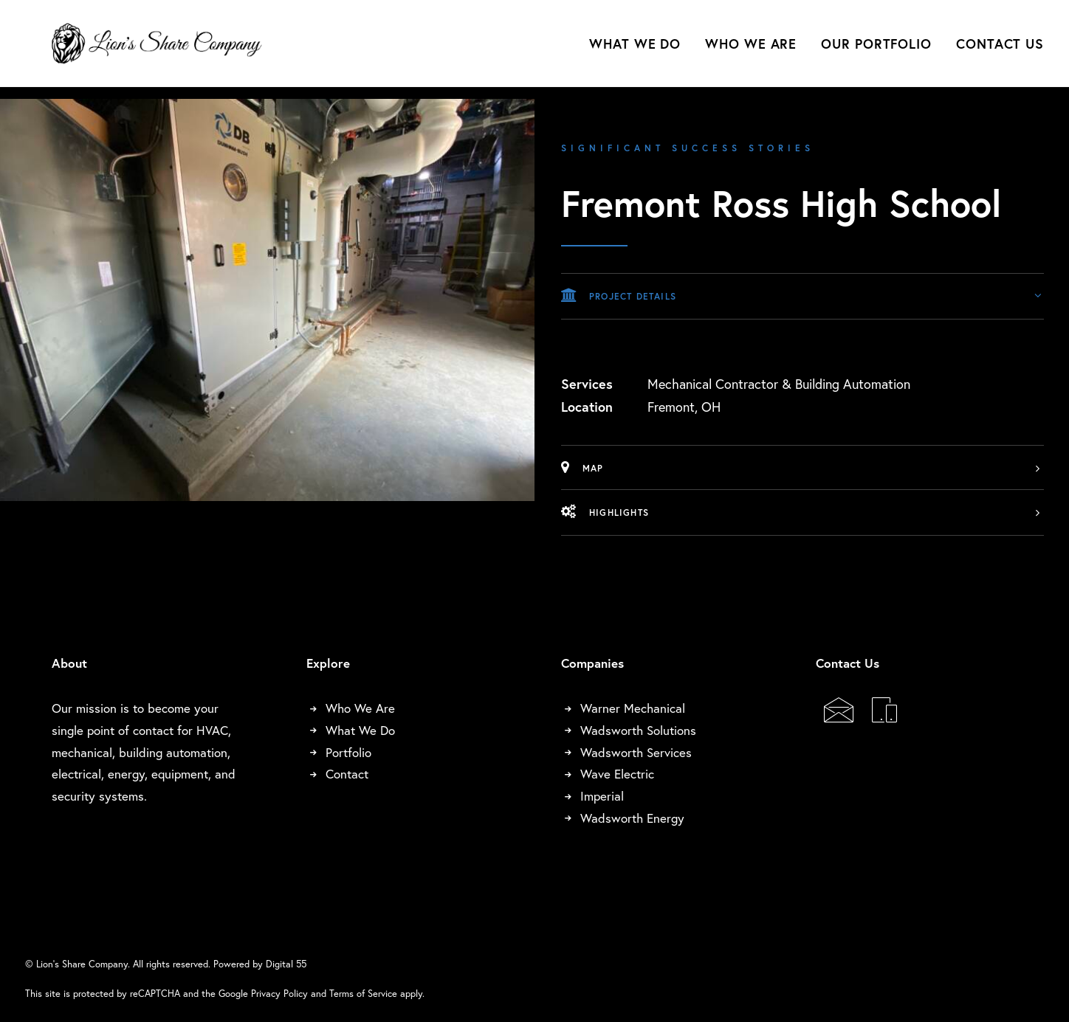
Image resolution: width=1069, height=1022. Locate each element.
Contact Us (1000, 49)
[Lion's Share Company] (163, 49)
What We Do (635, 49)
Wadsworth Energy (632, 818)
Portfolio (348, 752)
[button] (838, 716)
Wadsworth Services (636, 752)
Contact (347, 773)
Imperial (602, 796)
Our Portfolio (876, 49)
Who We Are (751, 49)
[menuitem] (640, 49)
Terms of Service (363, 993)
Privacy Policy (279, 993)
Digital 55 (286, 964)
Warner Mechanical (632, 708)
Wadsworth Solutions (638, 730)
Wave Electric (617, 773)
